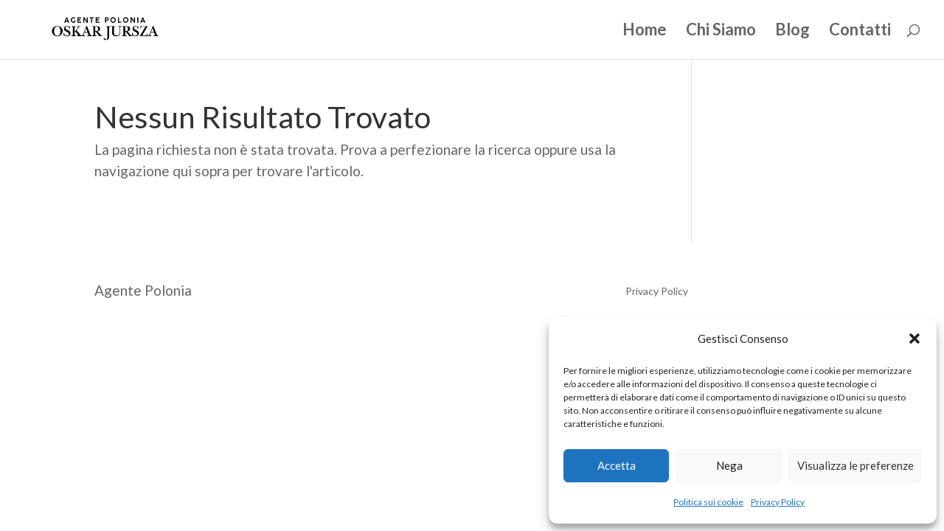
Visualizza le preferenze (855, 465)
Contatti (860, 31)
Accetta (616, 465)
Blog (792, 31)
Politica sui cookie (708, 501)
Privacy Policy (778, 501)
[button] (914, 338)
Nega (729, 465)
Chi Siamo (721, 31)
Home (644, 31)
